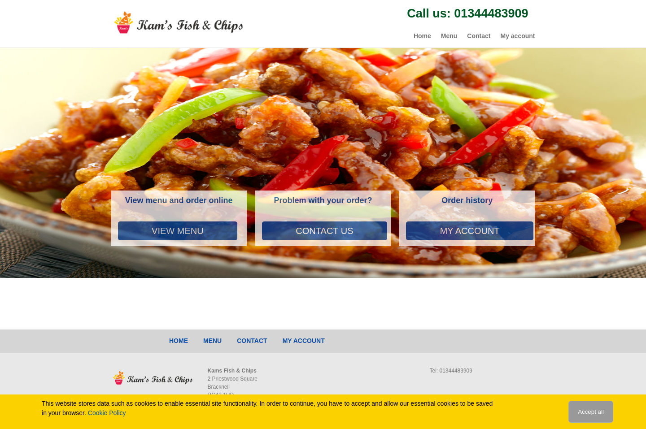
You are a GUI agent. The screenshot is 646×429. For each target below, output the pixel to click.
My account (517, 35)
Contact (478, 35)
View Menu (178, 231)
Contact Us (324, 231)
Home (422, 35)
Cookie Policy (107, 412)
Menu (449, 35)
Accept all (591, 411)
